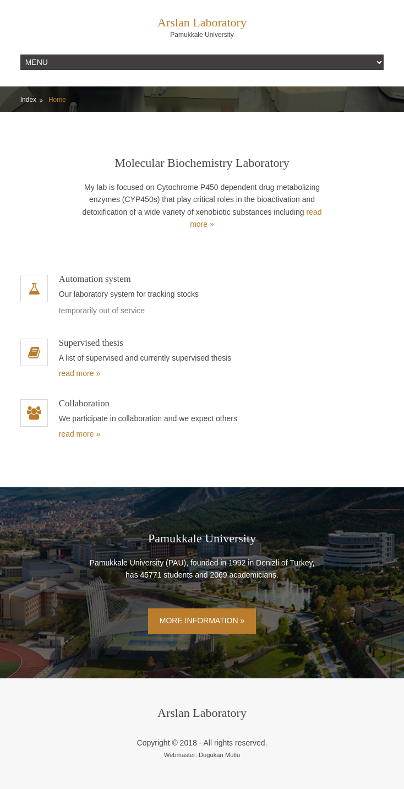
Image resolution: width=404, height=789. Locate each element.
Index (28, 100)
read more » (79, 373)
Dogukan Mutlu (219, 755)
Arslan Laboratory (202, 22)
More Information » (202, 620)
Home (57, 100)
